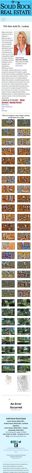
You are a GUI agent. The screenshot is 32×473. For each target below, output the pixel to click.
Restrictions (5, 105)
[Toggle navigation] (3, 19)
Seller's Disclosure (7, 107)
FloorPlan (4, 111)
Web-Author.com (16, 458)
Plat (3, 109)
